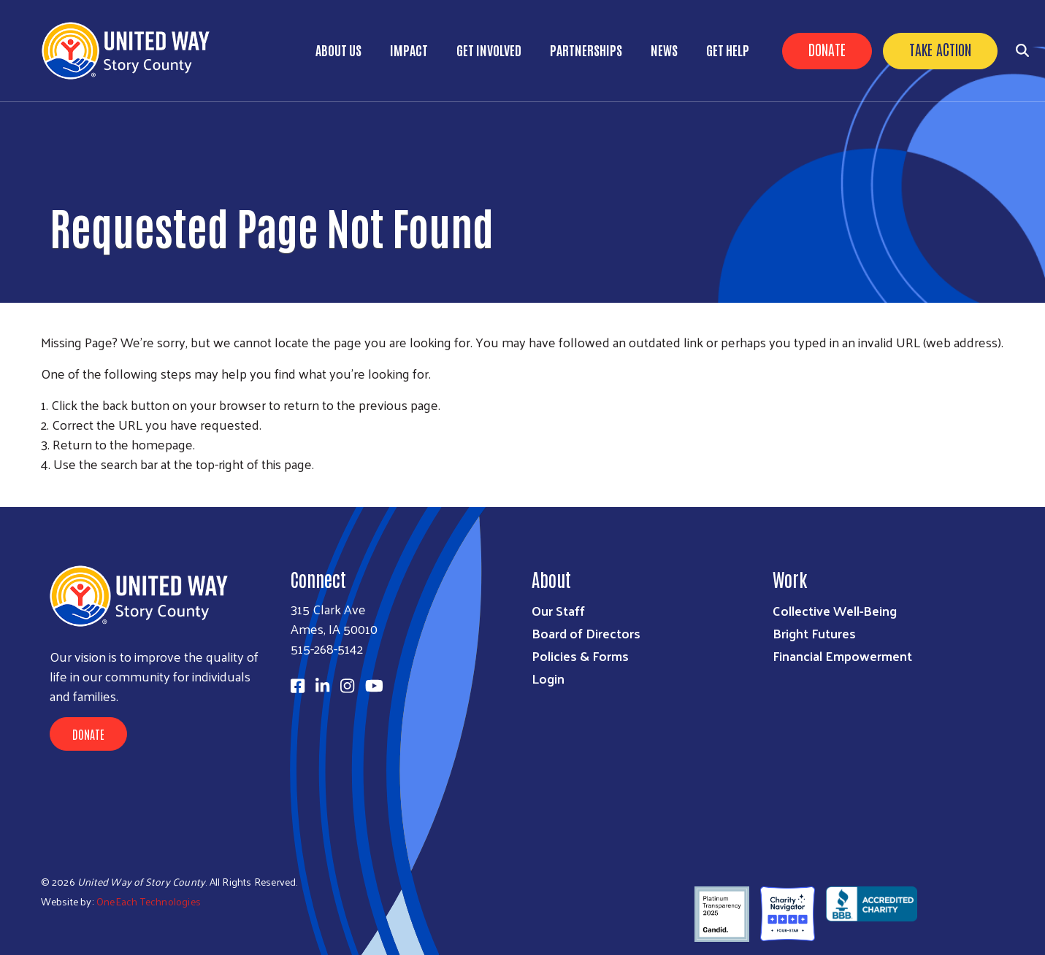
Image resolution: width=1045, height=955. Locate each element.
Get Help (727, 49)
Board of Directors (586, 633)
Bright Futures (814, 633)
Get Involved (488, 49)
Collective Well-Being (835, 610)
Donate (827, 48)
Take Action (940, 48)
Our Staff (558, 610)
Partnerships (586, 49)
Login (548, 678)
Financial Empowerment (842, 655)
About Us (338, 49)
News (664, 49)
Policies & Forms (580, 655)
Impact (409, 49)
